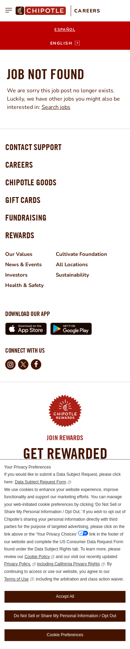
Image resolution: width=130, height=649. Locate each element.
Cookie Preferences (65, 634)
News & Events (23, 264)
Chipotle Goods (31, 182)
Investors (16, 274)
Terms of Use (16, 579)
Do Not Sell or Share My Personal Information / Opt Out (65, 615)
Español (64, 29)
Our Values (18, 254)
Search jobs (56, 107)
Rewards (19, 235)
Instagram (10, 364)
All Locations (72, 264)
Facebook (36, 364)
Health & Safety (24, 285)
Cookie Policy (37, 556)
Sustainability (72, 274)
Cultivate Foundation (81, 254)
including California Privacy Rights (68, 564)
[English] (65, 43)
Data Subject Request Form (40, 482)
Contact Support (33, 147)
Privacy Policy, (17, 564)
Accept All (65, 596)
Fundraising (25, 217)
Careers (87, 11)
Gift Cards (23, 200)
